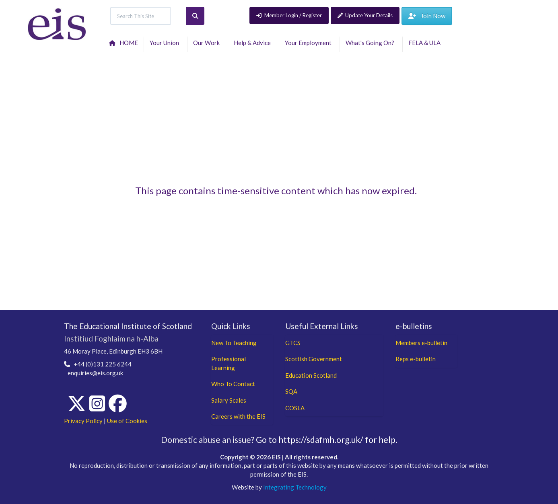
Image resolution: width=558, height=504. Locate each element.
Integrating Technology (295, 487)
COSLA (295, 407)
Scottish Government (313, 358)
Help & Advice (253, 42)
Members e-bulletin (421, 342)
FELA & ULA (425, 42)
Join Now (426, 15)
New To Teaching (234, 342)
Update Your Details (365, 15)
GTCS (293, 342)
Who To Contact (233, 383)
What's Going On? (371, 42)
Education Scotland (311, 375)
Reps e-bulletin (415, 358)
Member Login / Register (289, 15)
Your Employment (309, 42)
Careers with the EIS (238, 416)
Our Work (207, 42)
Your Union (165, 42)
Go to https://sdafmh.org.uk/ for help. (326, 439)
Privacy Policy (83, 420)
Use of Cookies (127, 420)
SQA (291, 391)
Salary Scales (228, 400)
